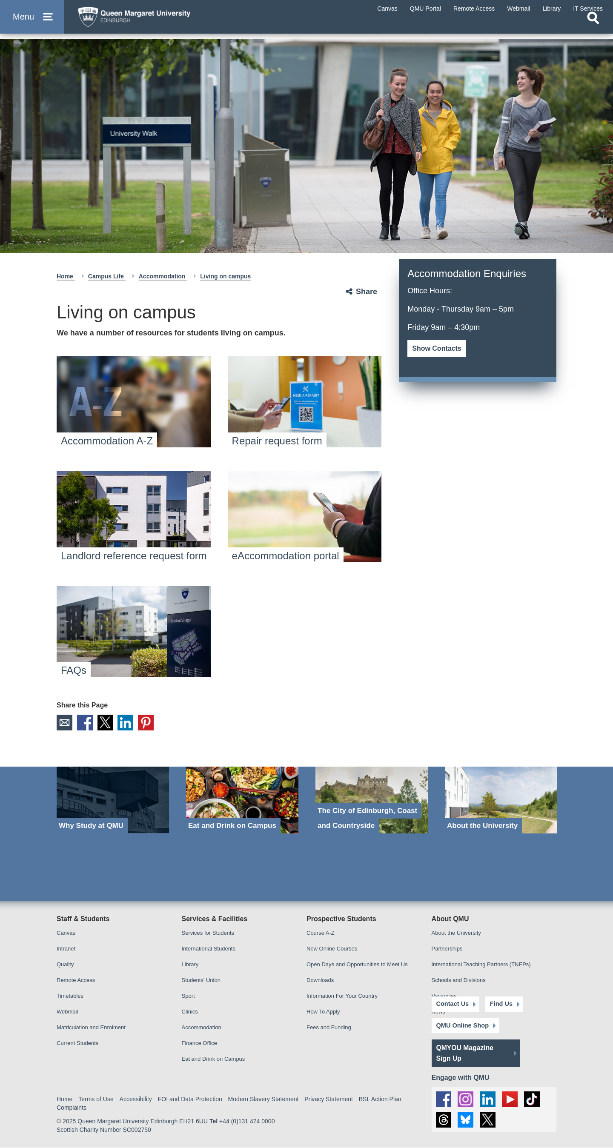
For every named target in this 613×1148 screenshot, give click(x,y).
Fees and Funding (328, 1028)
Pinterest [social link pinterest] (150, 723)
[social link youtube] (512, 1097)
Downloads (320, 980)
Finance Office (200, 1043)
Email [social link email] (65, 723)
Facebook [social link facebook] (86, 723)
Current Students (77, 1043)
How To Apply (323, 1012)
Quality (65, 965)
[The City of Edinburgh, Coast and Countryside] (371, 800)
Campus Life (107, 276)
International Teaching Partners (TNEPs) (481, 965)
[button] (32, 22)
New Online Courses (331, 949)
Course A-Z (320, 933)
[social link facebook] (444, 1097)
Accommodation (163, 276)
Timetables (70, 996)
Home (66, 276)
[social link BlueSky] (466, 1120)
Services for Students (208, 933)
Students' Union (201, 980)
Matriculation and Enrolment (91, 1028)
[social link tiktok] (534, 1097)
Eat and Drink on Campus (213, 1059)
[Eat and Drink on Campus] (242, 800)
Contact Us (452, 1002)
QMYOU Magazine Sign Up (465, 1051)
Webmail (67, 1012)
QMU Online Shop (461, 1023)
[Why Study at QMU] (113, 800)
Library (190, 965)
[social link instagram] (466, 1097)
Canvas (66, 933)
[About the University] (501, 800)
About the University (456, 933)
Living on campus (225, 276)
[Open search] (593, 28)
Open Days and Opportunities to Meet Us (357, 965)
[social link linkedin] (489, 1097)
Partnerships (447, 949)
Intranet (66, 949)
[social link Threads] (444, 1120)
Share (366, 291)
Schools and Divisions (459, 980)
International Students (208, 949)
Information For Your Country (342, 996)
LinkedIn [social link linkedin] (128, 723)
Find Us (496, 1002)
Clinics (190, 1012)
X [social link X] (107, 723)
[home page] (153, 20)
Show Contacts (436, 348)
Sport (188, 996)
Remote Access (76, 980)
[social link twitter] (489, 1120)
